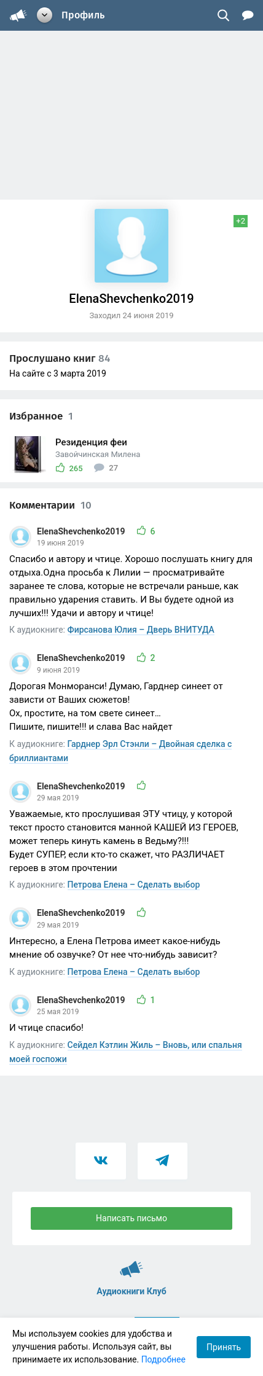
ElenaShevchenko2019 (82, 531)
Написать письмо (131, 1218)
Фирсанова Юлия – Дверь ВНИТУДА (141, 630)
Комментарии (50, 505)
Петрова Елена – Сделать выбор (134, 884)
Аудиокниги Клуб (131, 1263)
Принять (223, 1347)
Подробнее (163, 1359)
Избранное (41, 416)
